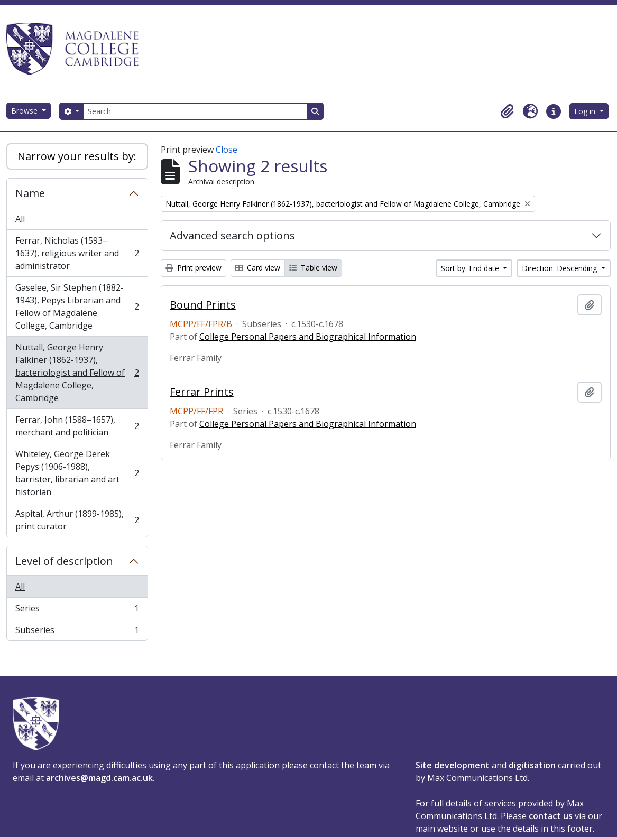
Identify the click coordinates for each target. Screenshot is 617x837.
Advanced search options (232, 235)
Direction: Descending (560, 268)
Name (30, 193)
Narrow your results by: (76, 156)
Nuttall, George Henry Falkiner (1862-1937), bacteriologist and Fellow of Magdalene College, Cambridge (77, 372)
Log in (585, 111)
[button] (507, 111)
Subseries (77, 632)
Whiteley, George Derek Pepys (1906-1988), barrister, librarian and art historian (77, 473)
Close (226, 149)
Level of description (64, 561)
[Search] (195, 111)
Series (77, 610)
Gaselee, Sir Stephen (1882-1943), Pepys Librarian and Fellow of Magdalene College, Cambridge (77, 306)
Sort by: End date (471, 268)
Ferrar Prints (202, 392)
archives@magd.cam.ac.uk (99, 778)
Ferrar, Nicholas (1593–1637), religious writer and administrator (77, 253)
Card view (257, 268)
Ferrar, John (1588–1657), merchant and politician (77, 426)
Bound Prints (203, 305)
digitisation (532, 765)
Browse (25, 111)
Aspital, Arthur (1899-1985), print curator (77, 520)
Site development (453, 765)
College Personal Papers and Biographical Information (307, 336)
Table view (313, 268)
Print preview (193, 268)
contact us (551, 816)
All (20, 219)
